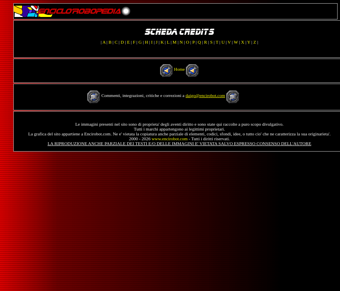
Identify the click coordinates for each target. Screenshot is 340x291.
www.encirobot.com (170, 138)
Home (179, 69)
